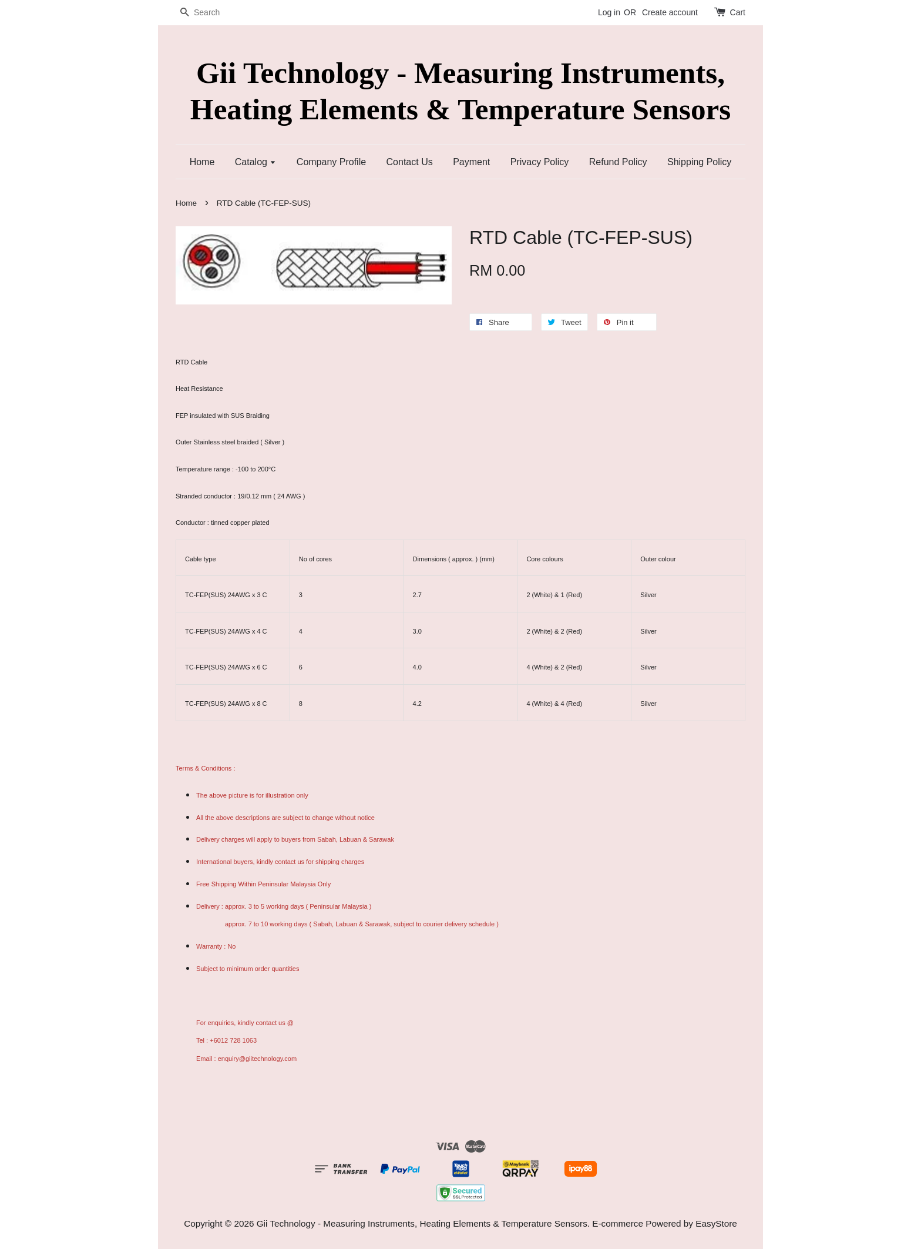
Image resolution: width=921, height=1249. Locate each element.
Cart (737, 12)
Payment (471, 162)
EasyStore (716, 1223)
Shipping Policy (699, 162)
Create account (670, 12)
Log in (609, 12)
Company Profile (331, 162)
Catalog (256, 162)
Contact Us (409, 162)
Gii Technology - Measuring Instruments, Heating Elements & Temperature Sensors (460, 90)
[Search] (211, 12)
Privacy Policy (539, 162)
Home (202, 162)
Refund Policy (618, 162)
